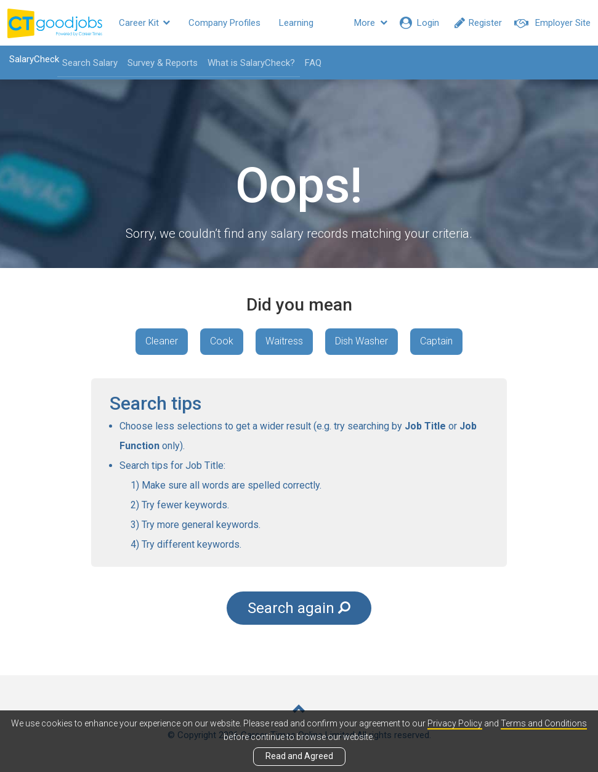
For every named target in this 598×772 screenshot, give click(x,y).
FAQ (313, 62)
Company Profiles (224, 22)
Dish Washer (361, 341)
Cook (221, 341)
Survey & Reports (162, 62)
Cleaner (161, 341)
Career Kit (144, 22)
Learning (296, 22)
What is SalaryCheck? (251, 62)
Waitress (284, 341)
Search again (299, 608)
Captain (436, 341)
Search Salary (90, 62)
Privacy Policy (454, 723)
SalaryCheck (34, 59)
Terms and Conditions (544, 723)
